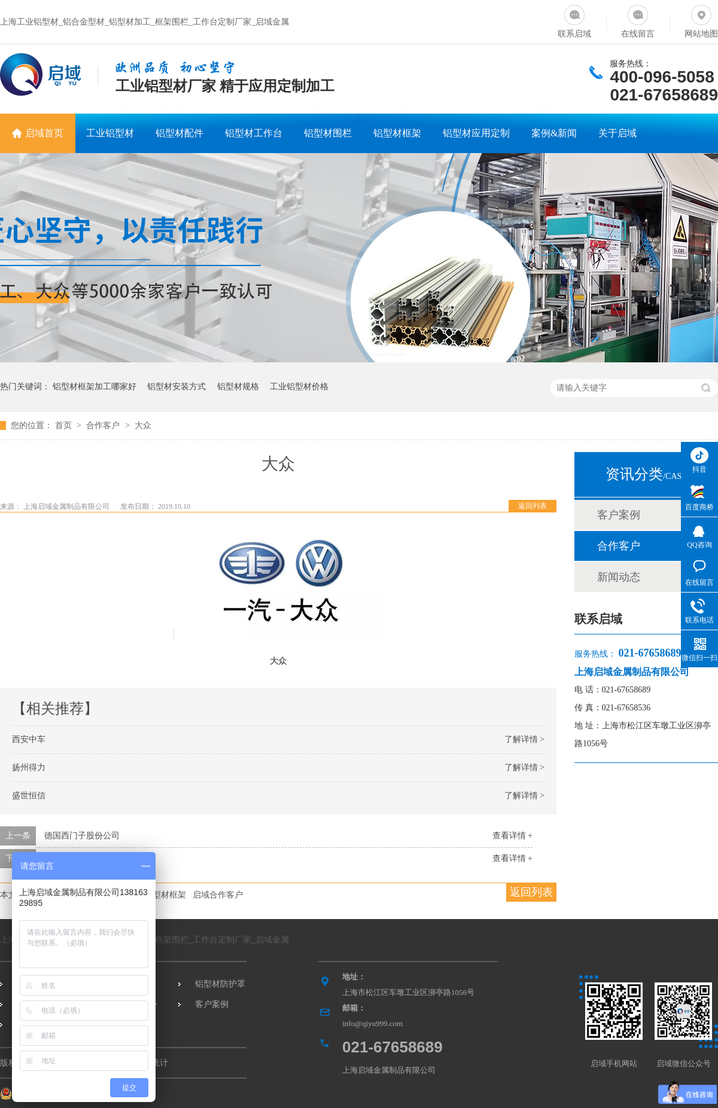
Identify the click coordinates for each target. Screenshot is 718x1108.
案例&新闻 (554, 133)
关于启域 (617, 133)
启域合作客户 (218, 894)
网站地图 (701, 19)
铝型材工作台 (253, 133)
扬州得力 (28, 767)
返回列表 (532, 506)
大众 (143, 425)
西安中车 (28, 739)
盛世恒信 (28, 795)
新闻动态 (618, 577)
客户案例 (618, 515)
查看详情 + (512, 835)
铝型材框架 (397, 133)
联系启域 (574, 19)
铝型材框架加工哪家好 (94, 386)
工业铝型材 (110, 133)
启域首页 (44, 133)
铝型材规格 (238, 386)
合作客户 (104, 425)
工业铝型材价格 (299, 386)
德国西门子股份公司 (82, 835)
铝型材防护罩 (220, 983)
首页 (64, 425)
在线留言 (638, 19)
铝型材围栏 (328, 133)
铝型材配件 (179, 133)
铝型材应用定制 (476, 133)
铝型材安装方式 (176, 386)
